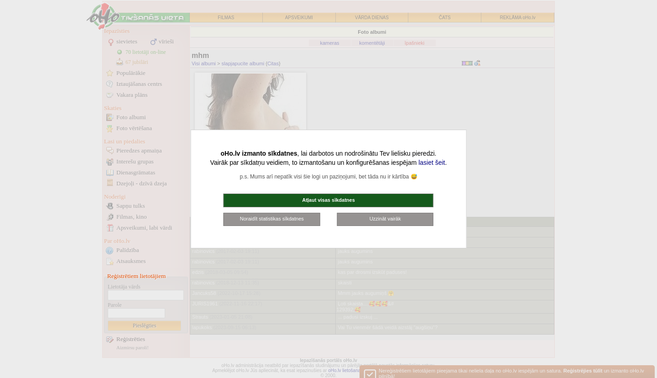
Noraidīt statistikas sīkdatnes (272, 218)
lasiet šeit (431, 162)
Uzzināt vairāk (385, 218)
